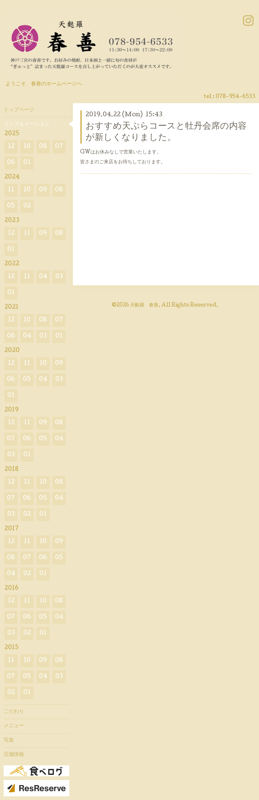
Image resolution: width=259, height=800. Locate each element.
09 (43, 190)
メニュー (14, 726)
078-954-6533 (235, 97)
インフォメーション (27, 124)
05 (11, 206)
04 (43, 277)
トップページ (19, 110)
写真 (9, 741)
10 (27, 147)
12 (11, 147)
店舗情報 (14, 755)
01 (27, 163)
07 (59, 147)
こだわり (14, 712)
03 (59, 277)
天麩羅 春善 (144, 305)
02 (27, 206)
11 (11, 190)
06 (11, 163)
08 (43, 147)
